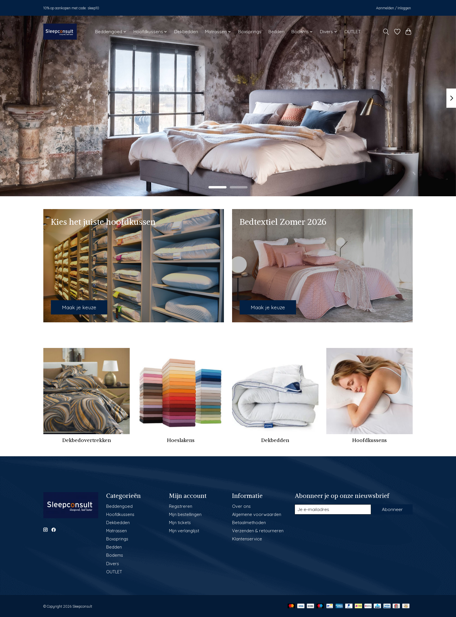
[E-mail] (332, 509)
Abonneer (392, 509)
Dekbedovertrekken (86, 440)
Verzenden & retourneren (258, 530)
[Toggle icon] (386, 31)
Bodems (114, 555)
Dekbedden (186, 31)
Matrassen (116, 530)
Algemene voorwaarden (256, 514)
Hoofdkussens (369, 440)
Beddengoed (119, 506)
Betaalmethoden (249, 522)
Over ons (241, 506)
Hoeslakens (181, 440)
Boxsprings (249, 31)
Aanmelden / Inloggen (393, 8)
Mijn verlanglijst (184, 530)
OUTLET (352, 31)
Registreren (180, 506)
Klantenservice (247, 539)
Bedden (276, 31)
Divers (112, 563)
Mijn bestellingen (185, 514)
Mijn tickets (180, 522)
